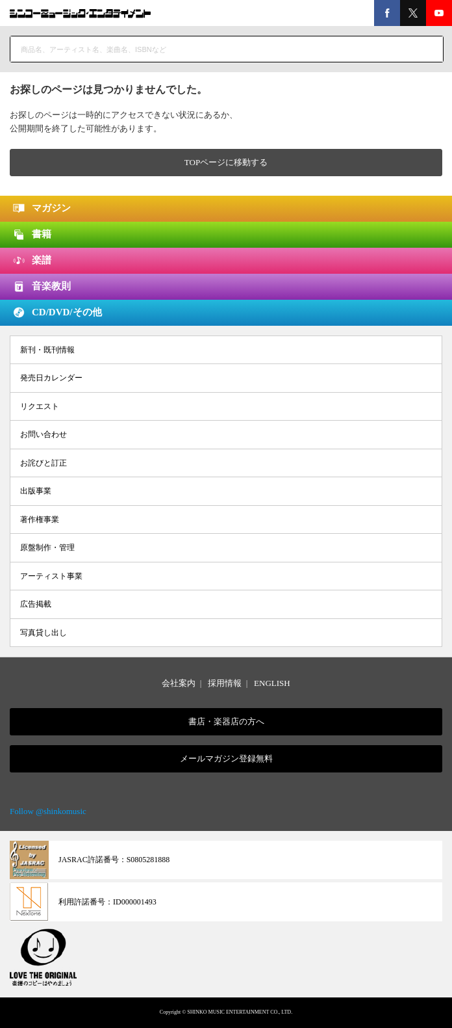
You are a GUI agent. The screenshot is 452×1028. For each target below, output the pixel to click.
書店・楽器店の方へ (226, 721)
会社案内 (178, 683)
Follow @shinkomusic (48, 811)
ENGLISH (272, 683)
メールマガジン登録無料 (226, 758)
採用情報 (225, 683)
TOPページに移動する (226, 162)
